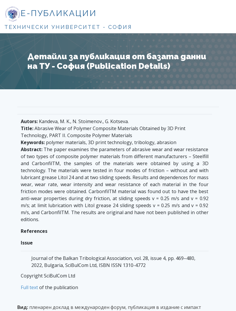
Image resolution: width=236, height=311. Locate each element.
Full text (29, 287)
